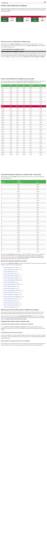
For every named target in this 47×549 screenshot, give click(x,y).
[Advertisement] (23, 32)
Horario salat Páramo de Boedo (10, 302)
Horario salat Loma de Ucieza (10, 273)
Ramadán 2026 (8, 178)
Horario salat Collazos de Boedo (11, 305)
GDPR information (5, 351)
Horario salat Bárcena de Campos (11, 267)
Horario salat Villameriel (9, 271)
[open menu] (45, 2)
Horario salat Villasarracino (9, 288)
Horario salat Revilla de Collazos (11, 298)
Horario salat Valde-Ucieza (9, 300)
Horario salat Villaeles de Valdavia (11, 275)
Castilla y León (5, 2)
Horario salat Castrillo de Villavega (11, 277)
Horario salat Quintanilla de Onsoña (11, 290)
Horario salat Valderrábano (9, 307)
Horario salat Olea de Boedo (10, 286)
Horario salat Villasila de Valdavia (11, 269)
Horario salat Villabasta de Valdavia (11, 280)
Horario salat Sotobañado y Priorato (11, 284)
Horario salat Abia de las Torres (10, 292)
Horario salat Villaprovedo (9, 282)
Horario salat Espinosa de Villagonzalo (12, 296)
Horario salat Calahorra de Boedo (11, 294)
